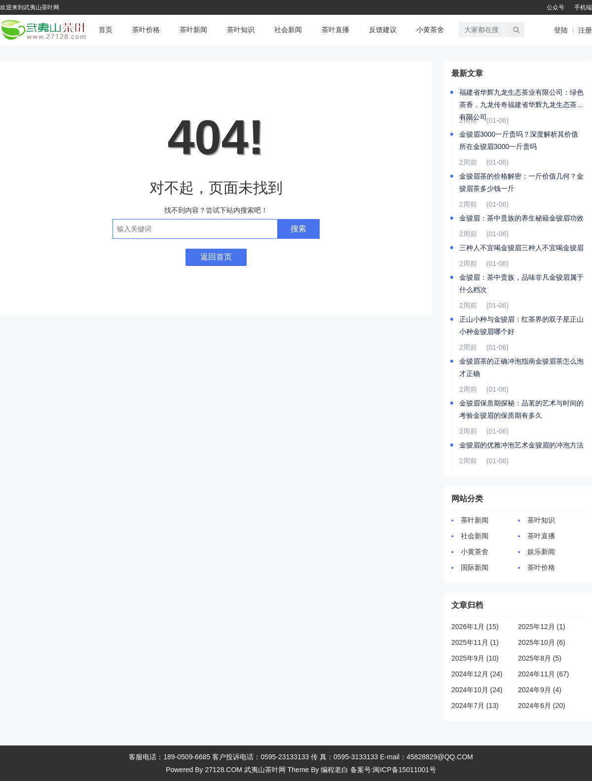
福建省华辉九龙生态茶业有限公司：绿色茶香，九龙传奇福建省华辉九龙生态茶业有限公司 (521, 99)
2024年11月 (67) (543, 674)
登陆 (561, 30)
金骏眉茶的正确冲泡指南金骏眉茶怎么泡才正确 (521, 367)
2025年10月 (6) (541, 642)
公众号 (555, 7)
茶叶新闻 (193, 30)
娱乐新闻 (541, 552)
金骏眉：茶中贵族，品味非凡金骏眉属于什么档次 (521, 283)
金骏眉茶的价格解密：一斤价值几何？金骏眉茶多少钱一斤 (521, 182)
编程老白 (334, 770)
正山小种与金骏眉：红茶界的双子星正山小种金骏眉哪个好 (521, 325)
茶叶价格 (146, 30)
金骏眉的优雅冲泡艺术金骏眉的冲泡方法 (521, 445)
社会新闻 (288, 30)
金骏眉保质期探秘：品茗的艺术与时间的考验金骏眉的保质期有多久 (521, 409)
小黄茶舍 (430, 30)
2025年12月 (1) (541, 627)
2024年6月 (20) (541, 705)
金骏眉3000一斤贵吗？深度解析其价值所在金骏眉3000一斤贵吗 (518, 140)
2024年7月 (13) (475, 705)
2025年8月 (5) (539, 658)
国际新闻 (474, 567)
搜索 (298, 228)
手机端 (583, 7)
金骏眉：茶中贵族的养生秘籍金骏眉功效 (521, 218)
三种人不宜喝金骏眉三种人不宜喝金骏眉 (521, 248)
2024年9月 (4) (539, 690)
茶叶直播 (335, 30)
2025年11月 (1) (475, 642)
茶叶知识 (241, 30)
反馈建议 (383, 30)
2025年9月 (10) (475, 658)
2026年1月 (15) (475, 627)
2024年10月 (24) (477, 690)
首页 (105, 30)
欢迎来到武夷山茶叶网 (29, 7)
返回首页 (216, 257)
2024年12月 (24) (477, 674)
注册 (585, 30)
